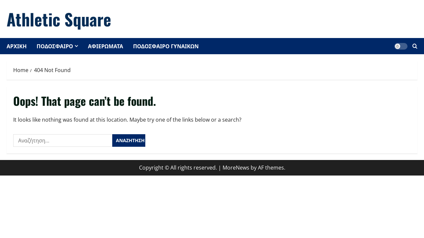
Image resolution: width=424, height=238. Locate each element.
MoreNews (236, 167)
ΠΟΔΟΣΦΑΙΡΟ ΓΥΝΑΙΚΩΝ (166, 46)
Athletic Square (59, 19)
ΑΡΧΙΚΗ (17, 46)
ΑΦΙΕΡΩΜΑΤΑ (105, 46)
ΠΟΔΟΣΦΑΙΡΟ (55, 46)
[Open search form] (414, 46)
